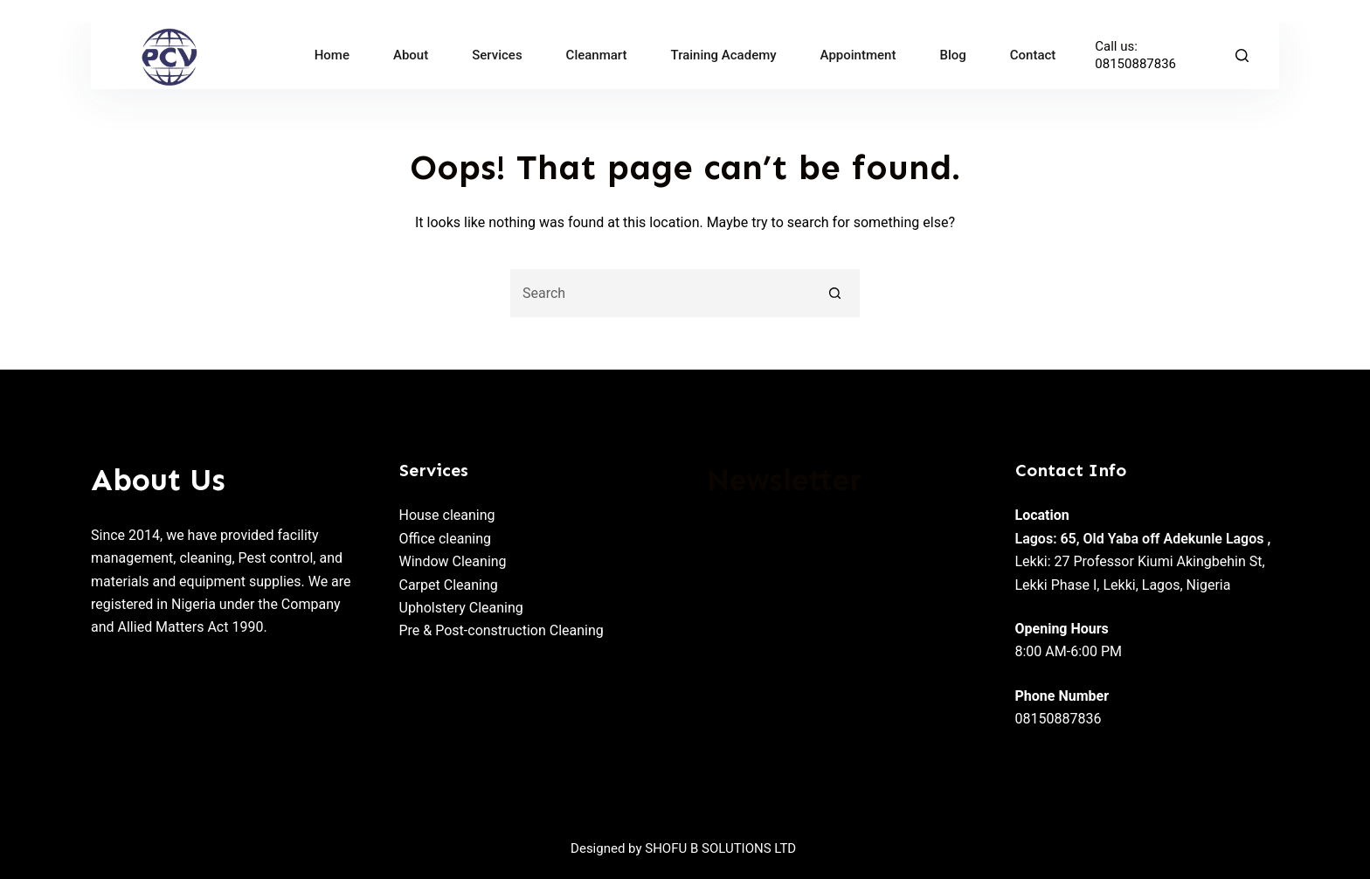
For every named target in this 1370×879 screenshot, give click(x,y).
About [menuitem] (410, 55)
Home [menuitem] (332, 55)
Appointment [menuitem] (858, 55)
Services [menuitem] (497, 55)
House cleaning (447, 515)
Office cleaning (445, 538)
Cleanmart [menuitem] (596, 55)
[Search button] (836, 293)
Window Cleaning (453, 561)
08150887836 (1135, 64)
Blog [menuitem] (952, 55)
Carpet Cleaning (448, 585)
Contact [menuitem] (1033, 55)
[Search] (1242, 55)
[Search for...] (661, 293)
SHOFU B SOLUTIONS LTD (720, 848)
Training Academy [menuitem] (724, 55)
